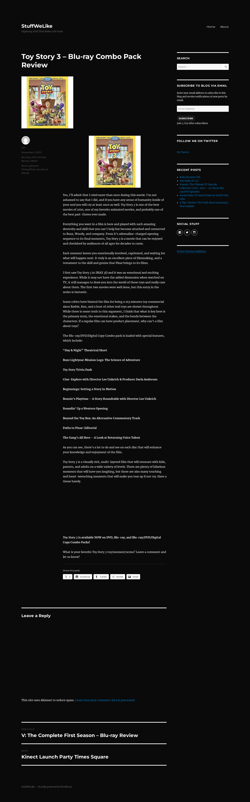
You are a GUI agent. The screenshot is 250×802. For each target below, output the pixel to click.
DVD (34, 157)
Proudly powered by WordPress (55, 786)
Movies (42, 157)
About (224, 26)
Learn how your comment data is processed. (105, 700)
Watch (34, 160)
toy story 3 (42, 169)
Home (211, 26)
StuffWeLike (37, 26)
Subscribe (186, 118)
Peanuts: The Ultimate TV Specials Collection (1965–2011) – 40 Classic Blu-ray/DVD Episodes (202, 188)
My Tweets (183, 152)
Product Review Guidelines (191, 251)
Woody (25, 173)
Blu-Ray (25, 157)
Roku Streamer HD (190, 177)
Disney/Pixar (28, 169)
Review (25, 160)
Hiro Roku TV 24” (189, 180)
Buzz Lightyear (30, 165)
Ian (23, 147)
